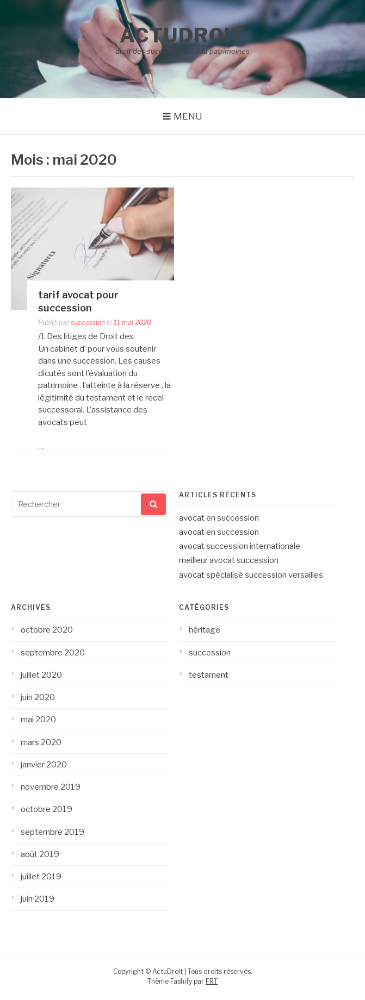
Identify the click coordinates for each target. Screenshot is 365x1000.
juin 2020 (38, 697)
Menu (188, 116)
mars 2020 (41, 742)
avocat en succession (219, 518)
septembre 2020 (53, 653)
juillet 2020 (41, 675)
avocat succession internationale (239, 546)
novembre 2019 (51, 787)
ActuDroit (183, 35)
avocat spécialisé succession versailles (251, 575)
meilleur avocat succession (229, 560)
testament (208, 675)
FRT (212, 981)
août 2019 (40, 854)
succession (88, 322)
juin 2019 (37, 899)
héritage (204, 630)
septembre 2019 (52, 832)
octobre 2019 (46, 809)
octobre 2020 (47, 630)
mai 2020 (38, 719)
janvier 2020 (44, 765)
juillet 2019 (41, 877)
